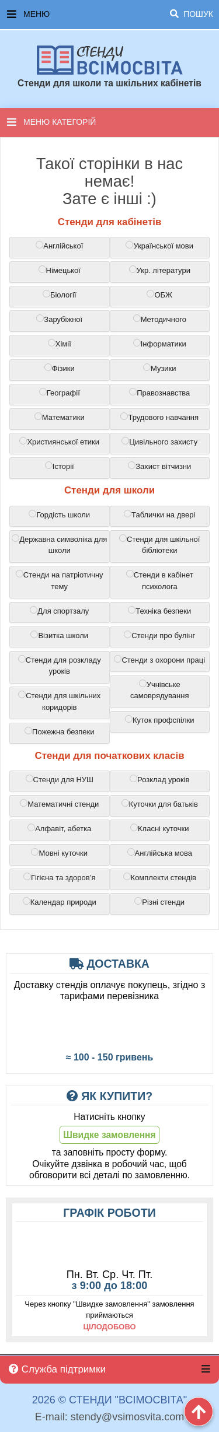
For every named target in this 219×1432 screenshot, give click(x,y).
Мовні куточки (59, 852)
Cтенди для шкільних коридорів (59, 701)
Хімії (59, 343)
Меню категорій (51, 122)
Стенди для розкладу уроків (59, 665)
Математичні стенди (59, 803)
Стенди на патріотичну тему (59, 580)
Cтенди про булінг (159, 635)
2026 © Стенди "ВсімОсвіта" (109, 1400)
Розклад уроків (159, 779)
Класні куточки (159, 828)
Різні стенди (159, 901)
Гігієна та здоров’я (59, 877)
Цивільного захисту (159, 441)
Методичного (159, 319)
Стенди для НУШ (59, 779)
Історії (59, 466)
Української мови (159, 245)
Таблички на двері (159, 514)
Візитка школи (59, 635)
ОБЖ (159, 294)
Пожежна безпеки (59, 731)
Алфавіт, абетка (59, 828)
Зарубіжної (59, 319)
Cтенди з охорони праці (159, 659)
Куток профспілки (159, 719)
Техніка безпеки (159, 610)
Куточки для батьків (159, 803)
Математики (59, 417)
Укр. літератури (159, 270)
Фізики (59, 368)
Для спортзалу (59, 610)
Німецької (60, 270)
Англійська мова (159, 852)
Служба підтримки (57, 1369)
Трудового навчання (159, 417)
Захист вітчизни (159, 466)
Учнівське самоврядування (159, 690)
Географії (59, 392)
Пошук (191, 14)
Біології (60, 294)
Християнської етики (59, 441)
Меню (110, 14)
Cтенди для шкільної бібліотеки (159, 544)
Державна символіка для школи (59, 544)
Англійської (59, 245)
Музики (159, 368)
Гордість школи (59, 514)
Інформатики (159, 343)
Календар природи (59, 901)
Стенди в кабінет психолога (159, 580)
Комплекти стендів (159, 877)
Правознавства (159, 392)
